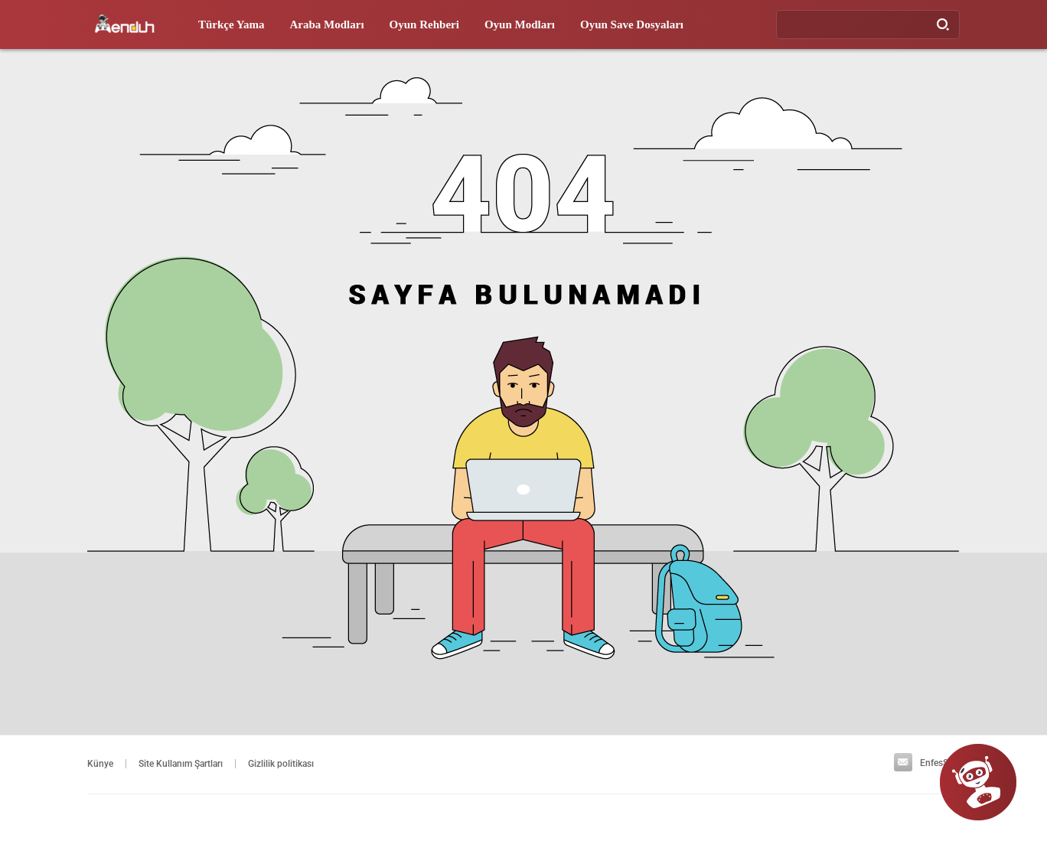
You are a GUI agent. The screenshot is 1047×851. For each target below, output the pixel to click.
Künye (100, 763)
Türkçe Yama (231, 24)
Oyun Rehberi (424, 24)
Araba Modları (327, 24)
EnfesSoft (927, 763)
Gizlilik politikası (281, 763)
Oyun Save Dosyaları (631, 24)
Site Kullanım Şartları (181, 763)
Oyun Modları (519, 24)
